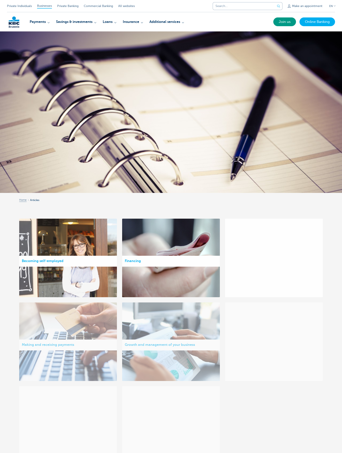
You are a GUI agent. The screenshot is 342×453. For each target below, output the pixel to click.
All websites (126, 6)
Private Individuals (19, 6)
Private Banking (68, 6)
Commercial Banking (98, 6)
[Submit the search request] (278, 6)
